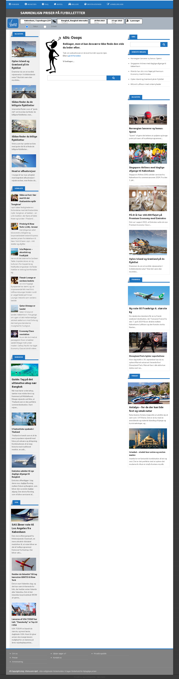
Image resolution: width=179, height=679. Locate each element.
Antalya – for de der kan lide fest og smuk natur (146, 409)
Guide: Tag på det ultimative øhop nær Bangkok (24, 383)
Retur (35, 26)
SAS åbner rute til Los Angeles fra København (23, 528)
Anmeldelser (115, 4)
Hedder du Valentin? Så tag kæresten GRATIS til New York (24, 577)
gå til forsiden (74, 56)
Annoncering (17, 662)
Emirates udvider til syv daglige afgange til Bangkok (23, 474)
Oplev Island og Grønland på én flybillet (20, 64)
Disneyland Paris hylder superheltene (146, 356)
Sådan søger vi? (59, 654)
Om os (14, 654)
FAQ (45, 4)
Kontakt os (57, 658)
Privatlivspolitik (100, 654)
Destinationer (92, 4)
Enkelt (54, 26)
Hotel (58, 4)
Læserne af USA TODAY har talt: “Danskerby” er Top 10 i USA (24, 622)
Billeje (73, 4)
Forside (14, 4)
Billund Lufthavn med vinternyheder (146, 84)
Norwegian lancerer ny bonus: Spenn (146, 58)
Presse (14, 658)
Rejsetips (30, 4)
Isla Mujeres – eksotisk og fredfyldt (26, 252)
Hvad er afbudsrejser (24, 171)
